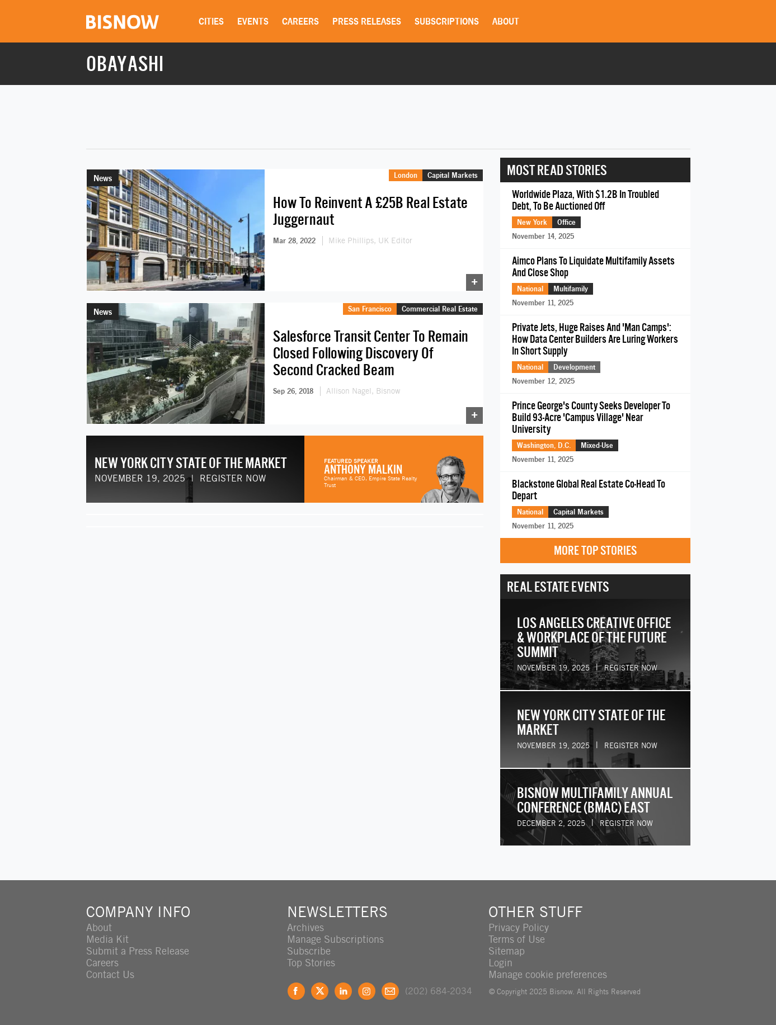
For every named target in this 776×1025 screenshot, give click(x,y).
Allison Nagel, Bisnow (363, 390)
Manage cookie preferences (547, 974)
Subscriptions (447, 21)
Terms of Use (516, 939)
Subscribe (309, 951)
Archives (305, 927)
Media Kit (107, 939)
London (405, 175)
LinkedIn (343, 991)
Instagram (366, 991)
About (505, 21)
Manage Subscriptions (335, 939)
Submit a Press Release (137, 951)
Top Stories (311, 963)
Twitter (319, 991)
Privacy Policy (518, 927)
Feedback (390, 991)
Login (500, 963)
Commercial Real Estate (440, 308)
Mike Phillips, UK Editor (370, 240)
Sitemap (506, 951)
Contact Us (110, 974)
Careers (300, 21)
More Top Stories (595, 551)
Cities (211, 21)
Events (253, 21)
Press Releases (366, 21)
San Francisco (370, 308)
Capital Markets (452, 175)
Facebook (296, 991)
